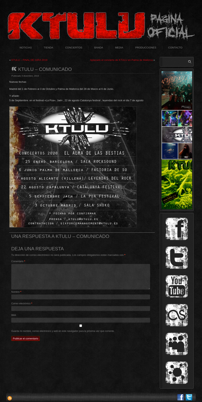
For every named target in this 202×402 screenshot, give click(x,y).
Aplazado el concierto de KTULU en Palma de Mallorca (121, 59)
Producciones (145, 47)
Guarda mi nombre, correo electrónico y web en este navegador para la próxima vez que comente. (63, 331)
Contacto (175, 47)
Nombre (16, 292)
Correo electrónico (21, 303)
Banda (98, 47)
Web (13, 315)
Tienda (48, 47)
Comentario (18, 261)
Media (119, 47)
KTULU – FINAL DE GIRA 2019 (29, 59)
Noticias (26, 47)
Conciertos (73, 47)
